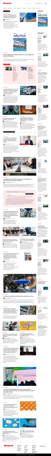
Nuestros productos (26, 450)
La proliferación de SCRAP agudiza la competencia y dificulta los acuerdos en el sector (17, 179)
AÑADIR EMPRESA (42, 446)
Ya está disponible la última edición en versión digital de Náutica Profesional (18, 55)
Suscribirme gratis (29, 193)
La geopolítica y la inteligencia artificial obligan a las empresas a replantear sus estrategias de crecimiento (27, 119)
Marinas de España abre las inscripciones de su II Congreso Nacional (40, 40)
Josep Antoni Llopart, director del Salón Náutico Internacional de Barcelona (30, 69)
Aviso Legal (14, 198)
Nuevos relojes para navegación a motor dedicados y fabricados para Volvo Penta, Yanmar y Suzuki (43, 227)
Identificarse (19, 445)
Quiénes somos (26, 452)
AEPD (11, 204)
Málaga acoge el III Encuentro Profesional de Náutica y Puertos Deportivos (40, 110)
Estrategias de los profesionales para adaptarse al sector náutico (27, 431)
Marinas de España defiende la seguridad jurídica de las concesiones (40, 265)
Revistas (38, 8)
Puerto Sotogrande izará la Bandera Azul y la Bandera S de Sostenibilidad (40, 92)
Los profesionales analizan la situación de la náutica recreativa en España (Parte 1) (10, 432)
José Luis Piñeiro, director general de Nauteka (14, 69)
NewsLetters (19, 448)
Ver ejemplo (22, 192)
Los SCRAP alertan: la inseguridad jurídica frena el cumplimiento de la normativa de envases (10, 240)
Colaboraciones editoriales (34, 452)
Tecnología (24, 8)
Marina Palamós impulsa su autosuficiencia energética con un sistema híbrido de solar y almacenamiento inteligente (10, 311)
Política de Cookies (34, 450)
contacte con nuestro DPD (9, 203)
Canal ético (25, 447)
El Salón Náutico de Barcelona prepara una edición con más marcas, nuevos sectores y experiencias (42, 128)
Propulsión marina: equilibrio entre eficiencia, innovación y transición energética (10, 335)
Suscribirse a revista (19, 450)
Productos (19, 8)
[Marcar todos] (6, 195)
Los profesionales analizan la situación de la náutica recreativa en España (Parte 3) (27, 335)
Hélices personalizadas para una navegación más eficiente (9, 119)
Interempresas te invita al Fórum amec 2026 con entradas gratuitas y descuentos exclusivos (42, 282)
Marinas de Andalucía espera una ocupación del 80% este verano (40, 209)
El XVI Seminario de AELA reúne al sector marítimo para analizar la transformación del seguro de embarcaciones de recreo (11, 350)
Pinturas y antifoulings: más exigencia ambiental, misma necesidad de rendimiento (9, 16)
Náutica (4, 8)
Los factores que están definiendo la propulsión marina (18, 296)
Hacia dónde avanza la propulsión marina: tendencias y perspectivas (27, 240)
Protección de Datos (34, 447)
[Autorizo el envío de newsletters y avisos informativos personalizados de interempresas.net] (6, 196)
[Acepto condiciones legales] (6, 198)
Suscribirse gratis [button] (38, 3)
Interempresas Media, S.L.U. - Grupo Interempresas (27, 454)
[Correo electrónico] (15, 194)
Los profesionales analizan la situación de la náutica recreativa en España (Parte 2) (10, 406)
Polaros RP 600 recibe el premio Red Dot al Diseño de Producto (39, 199)
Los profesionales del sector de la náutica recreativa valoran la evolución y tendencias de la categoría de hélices (10, 91)
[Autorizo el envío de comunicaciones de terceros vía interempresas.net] (6, 197)
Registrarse (19, 446)
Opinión (14, 8)
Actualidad (10, 8)
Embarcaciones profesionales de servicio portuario (40, 144)
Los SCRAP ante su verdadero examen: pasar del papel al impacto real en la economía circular (10, 140)
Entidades (34, 8)
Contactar (26, 445)
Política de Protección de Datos (21, 198)
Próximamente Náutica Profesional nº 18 (40, 311)
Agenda (29, 8)
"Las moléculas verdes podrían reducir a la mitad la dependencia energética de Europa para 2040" (42, 327)
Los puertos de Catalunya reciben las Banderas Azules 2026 (40, 58)
